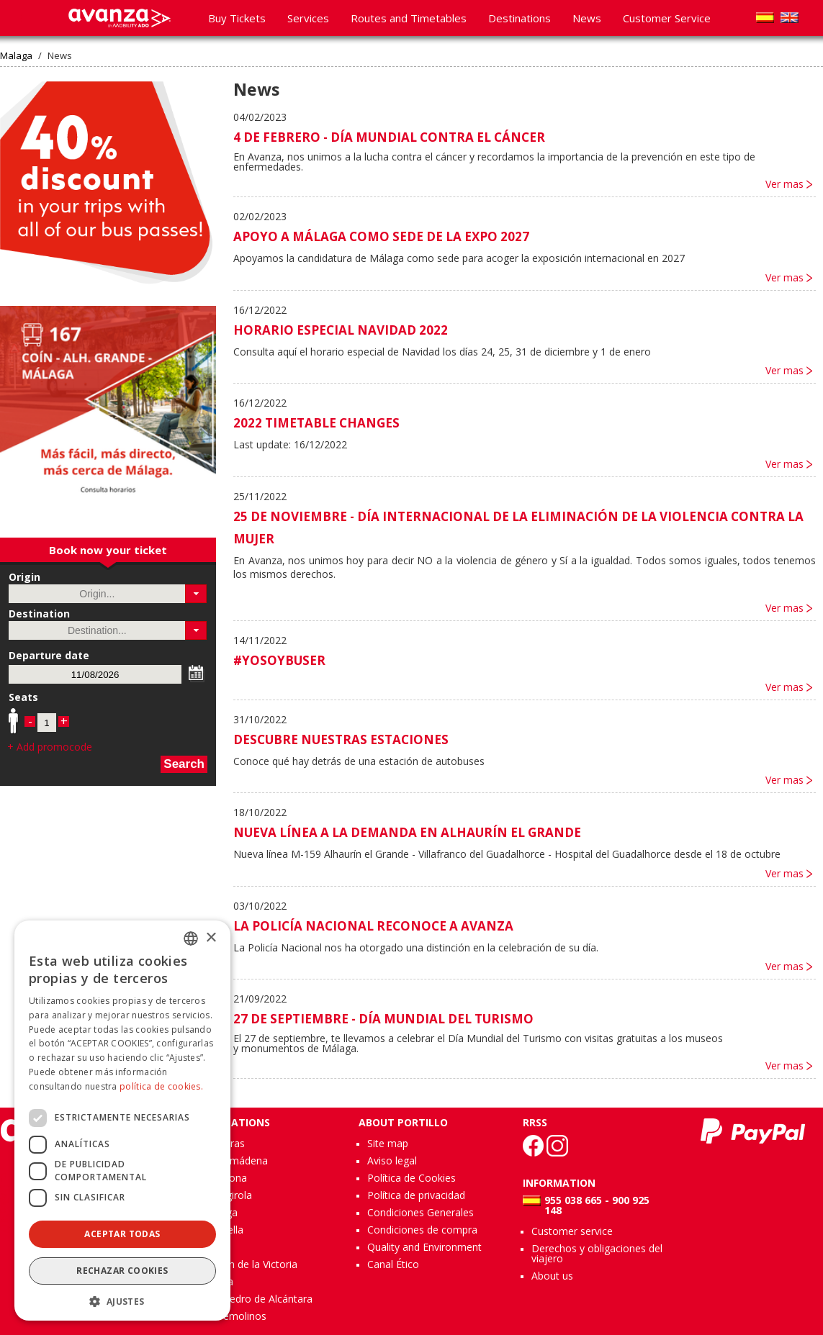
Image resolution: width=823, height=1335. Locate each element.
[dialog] (122, 1120)
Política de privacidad (416, 1195)
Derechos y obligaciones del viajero (596, 1253)
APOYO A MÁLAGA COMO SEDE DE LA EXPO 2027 (381, 236)
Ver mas (784, 184)
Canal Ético (393, 1264)
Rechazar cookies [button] (122, 1270)
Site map (387, 1143)
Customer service (572, 1231)
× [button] (210, 938)
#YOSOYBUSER (279, 660)
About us (552, 1275)
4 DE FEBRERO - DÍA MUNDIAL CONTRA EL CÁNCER (389, 137)
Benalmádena (235, 1160)
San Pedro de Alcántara (257, 1298)
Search (183, 764)
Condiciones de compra (422, 1229)
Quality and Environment (424, 1247)
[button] (196, 593)
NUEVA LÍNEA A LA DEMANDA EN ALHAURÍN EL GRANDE (407, 832)
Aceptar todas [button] (122, 1234)
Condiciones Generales (420, 1212)
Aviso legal (392, 1160)
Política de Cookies (411, 1178)
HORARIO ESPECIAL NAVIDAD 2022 (340, 330)
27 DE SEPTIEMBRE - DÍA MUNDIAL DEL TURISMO (383, 1018)
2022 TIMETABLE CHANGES (316, 423)
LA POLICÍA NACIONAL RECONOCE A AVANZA (373, 926)
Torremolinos (234, 1316)
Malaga (16, 55)
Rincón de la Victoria (250, 1264)
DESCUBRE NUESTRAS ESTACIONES (341, 739)
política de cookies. (161, 1086)
